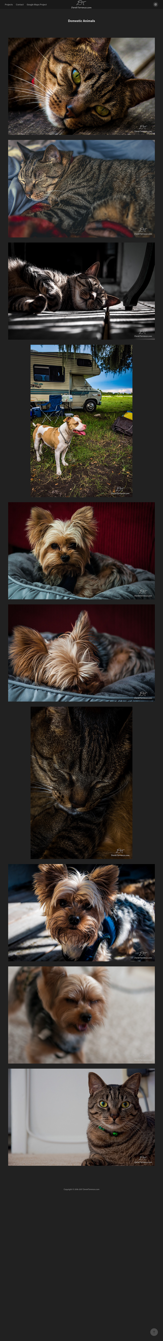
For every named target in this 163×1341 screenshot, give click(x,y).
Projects (9, 4)
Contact (20, 4)
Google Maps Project (37, 4)
